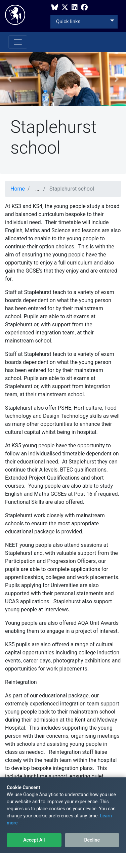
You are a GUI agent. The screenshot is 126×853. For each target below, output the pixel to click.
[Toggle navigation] (17, 42)
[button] (9, 79)
